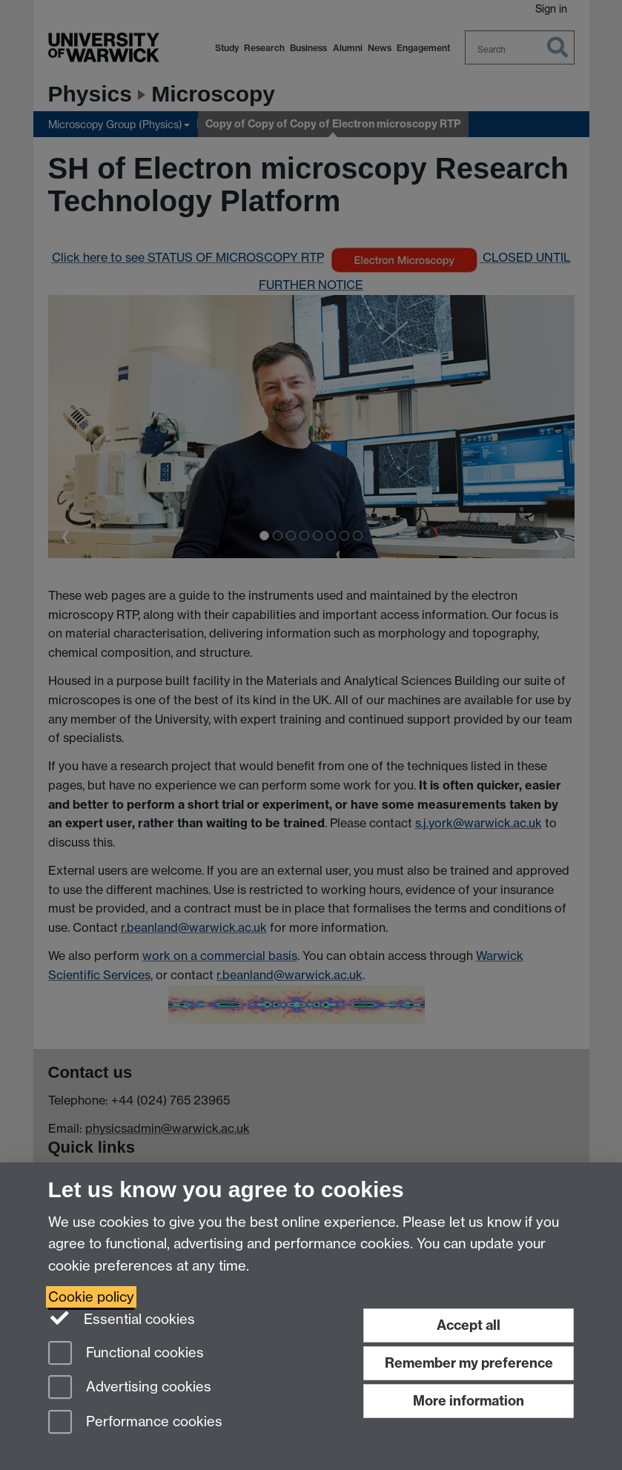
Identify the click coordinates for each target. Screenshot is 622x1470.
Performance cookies (135, 1423)
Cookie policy (91, 1296)
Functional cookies (126, 1354)
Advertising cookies (129, 1388)
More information (468, 1400)
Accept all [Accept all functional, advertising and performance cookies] (468, 1325)
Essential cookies (122, 1318)
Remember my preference (469, 1362)
